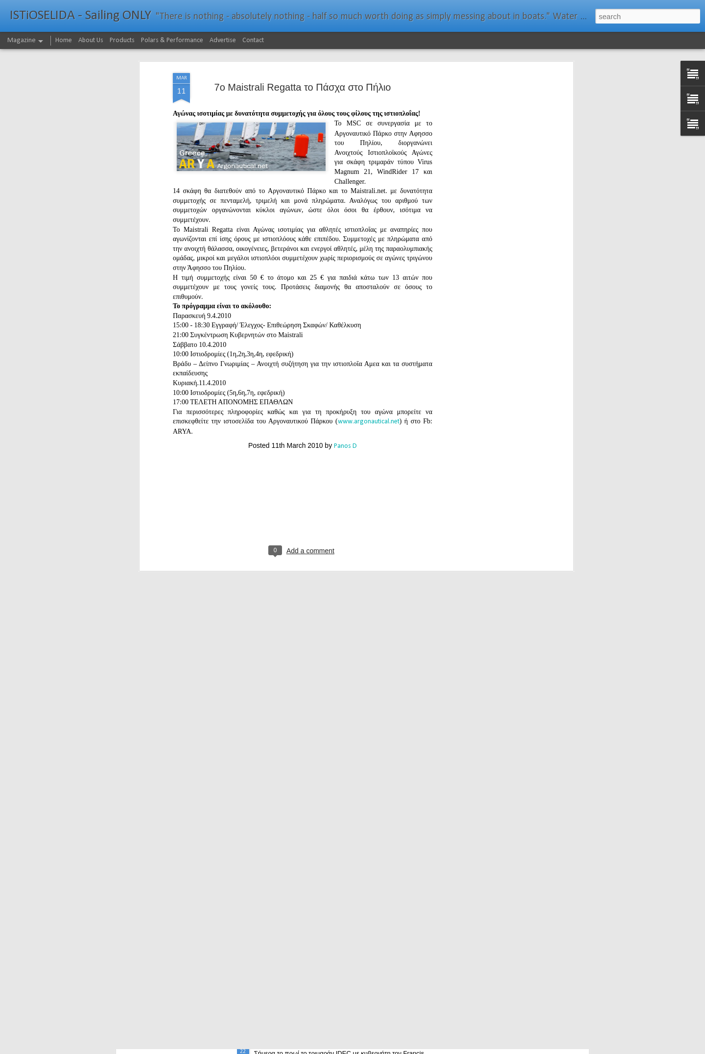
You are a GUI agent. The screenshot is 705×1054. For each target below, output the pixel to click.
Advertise (223, 40)
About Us (90, 40)
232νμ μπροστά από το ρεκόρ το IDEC (321, 1043)
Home (63, 40)
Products (122, 40)
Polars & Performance (172, 40)
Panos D (345, 370)
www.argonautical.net (369, 345)
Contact (253, 40)
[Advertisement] (486, 151)
